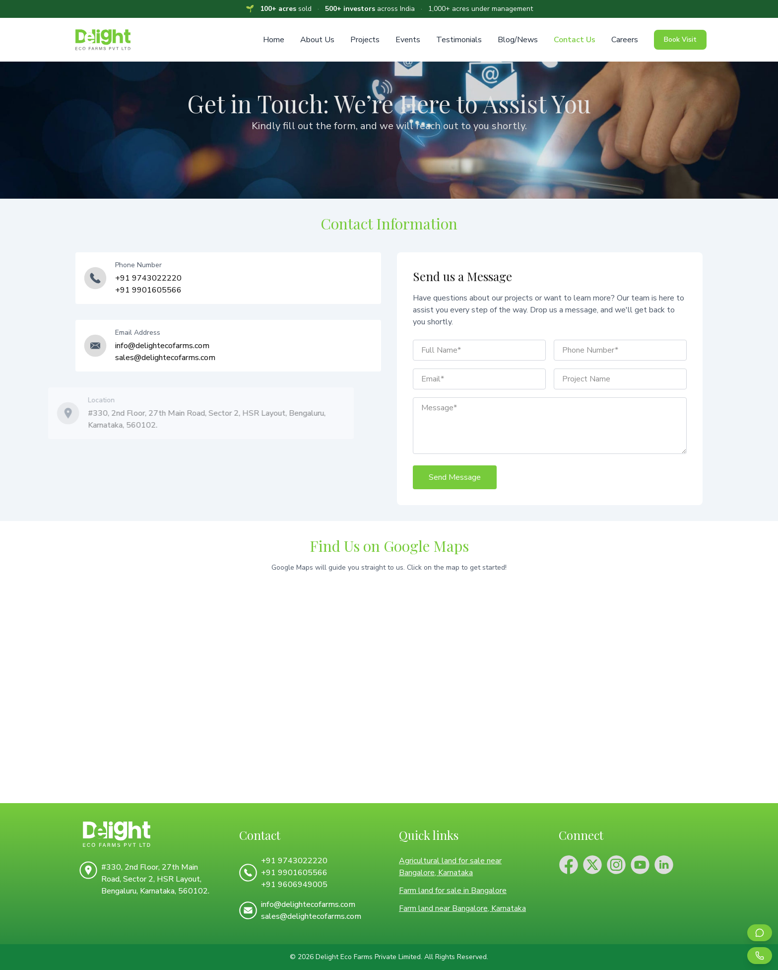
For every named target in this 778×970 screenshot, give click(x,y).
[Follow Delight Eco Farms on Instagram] (616, 865)
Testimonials (459, 39)
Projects (365, 39)
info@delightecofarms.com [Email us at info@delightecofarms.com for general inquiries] (162, 345)
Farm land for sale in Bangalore (453, 890)
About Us (317, 39)
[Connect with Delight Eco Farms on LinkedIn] (664, 865)
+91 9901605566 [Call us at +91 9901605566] (294, 872)
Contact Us (574, 39)
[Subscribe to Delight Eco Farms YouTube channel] (640, 865)
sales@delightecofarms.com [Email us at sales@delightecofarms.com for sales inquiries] (165, 357)
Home (273, 39)
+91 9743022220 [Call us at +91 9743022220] (294, 860)
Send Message (455, 477)
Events (407, 39)
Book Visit (680, 39)
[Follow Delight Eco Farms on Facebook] (569, 865)
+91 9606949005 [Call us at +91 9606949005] (294, 884)
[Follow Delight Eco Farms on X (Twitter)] (592, 865)
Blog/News (518, 39)
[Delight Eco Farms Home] (149, 834)
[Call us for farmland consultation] (759, 955)
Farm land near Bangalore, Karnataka (462, 908)
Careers (624, 39)
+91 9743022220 (148, 278)
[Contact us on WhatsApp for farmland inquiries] (759, 932)
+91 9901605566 (148, 290)
